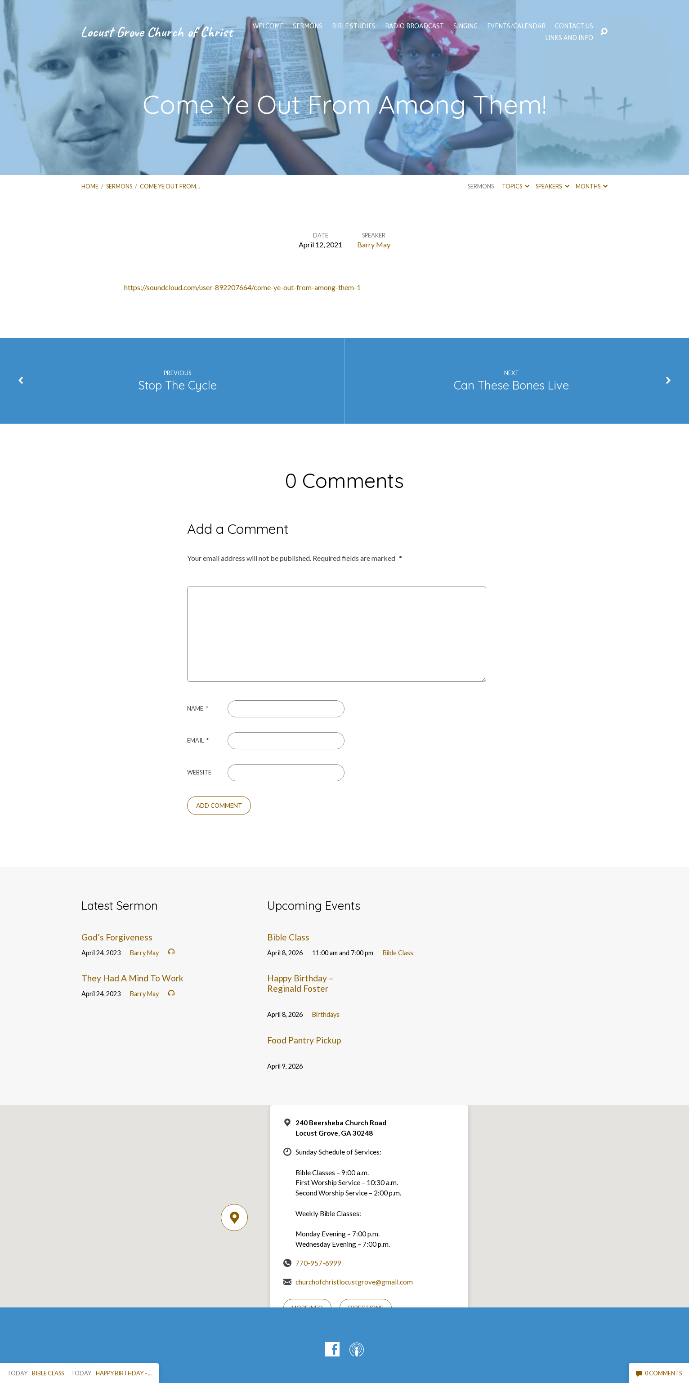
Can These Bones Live (511, 385)
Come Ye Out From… (170, 186)
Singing (465, 26)
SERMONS (307, 26)
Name (197, 708)
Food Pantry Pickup (304, 1040)
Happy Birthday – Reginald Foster (300, 983)
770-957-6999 (318, 1263)
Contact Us (574, 26)
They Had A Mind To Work (132, 978)
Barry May (373, 244)
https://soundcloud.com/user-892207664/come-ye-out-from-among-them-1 (242, 287)
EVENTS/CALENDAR (516, 26)
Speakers (552, 186)
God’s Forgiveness (116, 937)
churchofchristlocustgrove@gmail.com (354, 1282)
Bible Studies (354, 26)
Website (199, 772)
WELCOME (268, 26)
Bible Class (288, 937)
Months (592, 186)
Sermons (119, 186)
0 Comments (659, 1373)
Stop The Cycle (177, 385)
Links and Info (569, 38)
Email (198, 740)
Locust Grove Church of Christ (157, 31)
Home (89, 186)
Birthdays (326, 1014)
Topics (515, 186)
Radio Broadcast (414, 26)
